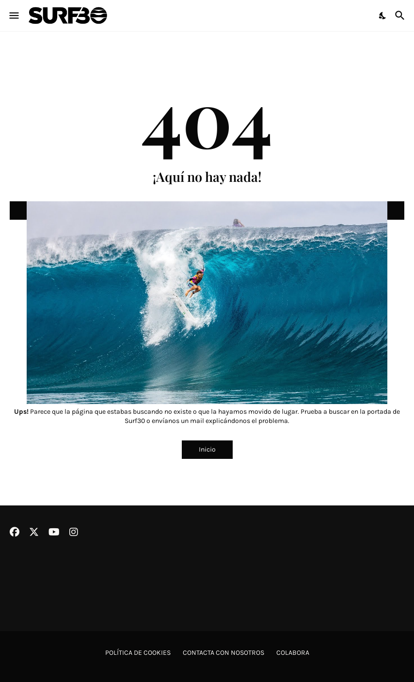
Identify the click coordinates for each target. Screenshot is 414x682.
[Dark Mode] (383, 15)
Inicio (207, 449)
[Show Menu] (13, 15)
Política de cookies (138, 653)
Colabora (292, 653)
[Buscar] (401, 15)
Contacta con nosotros (223, 653)
